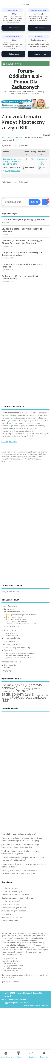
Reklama (22, 999)
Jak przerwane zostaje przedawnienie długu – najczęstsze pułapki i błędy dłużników (20, 845)
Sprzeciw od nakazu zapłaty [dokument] (20, 658)
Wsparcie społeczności (11, 662)
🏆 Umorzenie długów (14, 617)
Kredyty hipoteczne (12, 171)
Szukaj (34, 202)
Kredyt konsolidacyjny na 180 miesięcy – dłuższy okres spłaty (21, 253)
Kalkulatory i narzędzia (11, 644)
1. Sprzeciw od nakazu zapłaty (16, 621)
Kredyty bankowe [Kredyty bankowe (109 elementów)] (21, 686)
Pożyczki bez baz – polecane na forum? (18, 834)
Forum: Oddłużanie (9, 920)
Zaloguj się (6, 670)
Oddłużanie (6, 933)
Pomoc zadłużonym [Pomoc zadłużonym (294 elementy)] (17, 692)
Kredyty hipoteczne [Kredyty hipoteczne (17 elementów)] (34, 688)
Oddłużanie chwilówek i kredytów (15, 894)
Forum (19, 137)
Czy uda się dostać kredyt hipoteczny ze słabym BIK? (12, 161)
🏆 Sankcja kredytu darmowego (17, 619)
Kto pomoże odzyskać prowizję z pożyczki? (23, 219)
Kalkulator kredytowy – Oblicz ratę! (17, 647)
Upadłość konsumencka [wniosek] (18, 655)
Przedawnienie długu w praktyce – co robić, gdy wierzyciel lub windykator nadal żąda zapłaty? (21, 839)
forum (14, 420)
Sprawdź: (10, 982)
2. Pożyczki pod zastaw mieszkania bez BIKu (21, 624)
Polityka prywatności (10, 592)
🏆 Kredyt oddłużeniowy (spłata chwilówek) (21, 615)
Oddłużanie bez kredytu (11, 891)
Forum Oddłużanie (8, 137)
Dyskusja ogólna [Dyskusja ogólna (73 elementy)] (15, 685)
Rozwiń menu (12, 63)
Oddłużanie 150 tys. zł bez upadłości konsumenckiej (19, 277)
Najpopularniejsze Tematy (14, 611)
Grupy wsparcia (10, 665)
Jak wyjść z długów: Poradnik (13, 911)
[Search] (15, 202)
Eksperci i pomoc (8, 630)
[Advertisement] (25, 314)
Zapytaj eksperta (10, 633)
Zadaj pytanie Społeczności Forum (14, 1002)
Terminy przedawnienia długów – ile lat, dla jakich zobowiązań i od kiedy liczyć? (22, 858)
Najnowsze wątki (10, 609)
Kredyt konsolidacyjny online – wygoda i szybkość (21, 265)
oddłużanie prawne (9, 963)
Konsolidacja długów (10, 904)
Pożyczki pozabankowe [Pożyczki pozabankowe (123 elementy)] (23, 699)
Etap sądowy (6, 914)
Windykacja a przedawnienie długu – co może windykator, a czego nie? (21, 852)
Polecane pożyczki (11, 635)
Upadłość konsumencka (11, 917)
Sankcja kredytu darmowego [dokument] (20, 653)
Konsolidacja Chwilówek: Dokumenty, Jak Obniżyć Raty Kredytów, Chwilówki (21, 241)
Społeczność (13, 999)
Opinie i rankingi (8, 641)
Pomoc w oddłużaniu (12, 638)
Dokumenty (8, 650)
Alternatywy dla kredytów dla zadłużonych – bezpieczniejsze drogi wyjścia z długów (20, 872)
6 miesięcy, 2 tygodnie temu (42, 161)
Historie (7, 667)
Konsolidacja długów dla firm (13, 907)
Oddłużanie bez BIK (9, 888)
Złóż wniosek (14, 28)
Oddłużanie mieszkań (10, 901)
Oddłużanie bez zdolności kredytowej (17, 898)
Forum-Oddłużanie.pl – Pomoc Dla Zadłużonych (25, 78)
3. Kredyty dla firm (12, 626)
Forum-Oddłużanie (9, 606)
